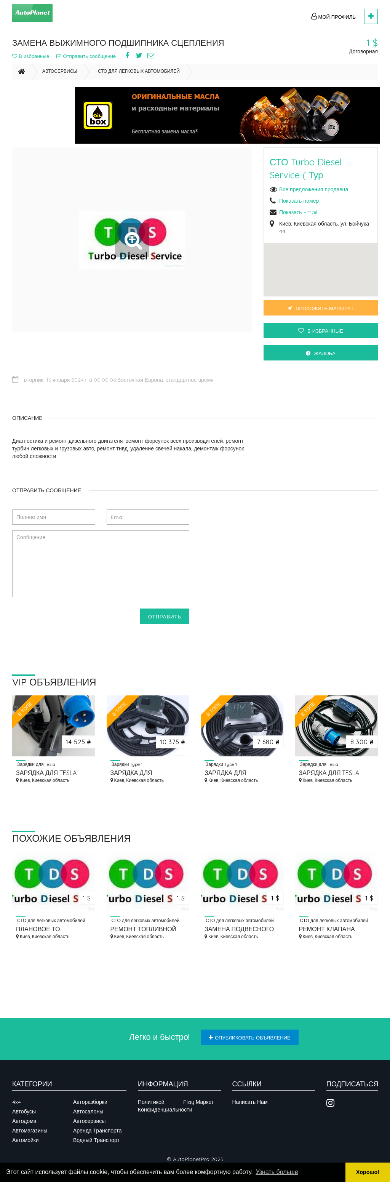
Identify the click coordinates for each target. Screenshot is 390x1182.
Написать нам (250, 1102)
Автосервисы (59, 78)
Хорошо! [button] (367, 1172)
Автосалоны (88, 1111)
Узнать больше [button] (277, 1172)
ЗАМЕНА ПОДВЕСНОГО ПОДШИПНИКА (239, 930)
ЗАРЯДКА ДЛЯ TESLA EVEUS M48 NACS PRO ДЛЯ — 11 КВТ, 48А (47, 773)
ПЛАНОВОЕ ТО (38, 929)
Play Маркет (198, 1102)
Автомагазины (29, 1130)
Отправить (164, 617)
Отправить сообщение (95, 59)
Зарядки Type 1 (126, 764)
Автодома (24, 1121)
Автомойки (25, 1140)
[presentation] (70, 624)
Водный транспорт (96, 1140)
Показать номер (299, 208)
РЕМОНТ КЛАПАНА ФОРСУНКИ (327, 930)
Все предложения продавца (313, 196)
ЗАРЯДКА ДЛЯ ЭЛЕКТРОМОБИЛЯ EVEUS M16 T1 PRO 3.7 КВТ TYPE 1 (147, 773)
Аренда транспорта (97, 1130)
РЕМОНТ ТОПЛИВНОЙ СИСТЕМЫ (143, 930)
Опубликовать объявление (250, 1038)
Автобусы (24, 1111)
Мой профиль (333, 16)
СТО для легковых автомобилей (139, 78)
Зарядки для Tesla (35, 764)
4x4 (16, 1102)
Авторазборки (90, 1102)
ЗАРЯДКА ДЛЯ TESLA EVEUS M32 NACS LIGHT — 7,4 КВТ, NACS (335, 773)
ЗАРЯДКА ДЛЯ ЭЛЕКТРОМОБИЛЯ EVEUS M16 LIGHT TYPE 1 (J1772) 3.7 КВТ (242, 773)
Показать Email (298, 219)
